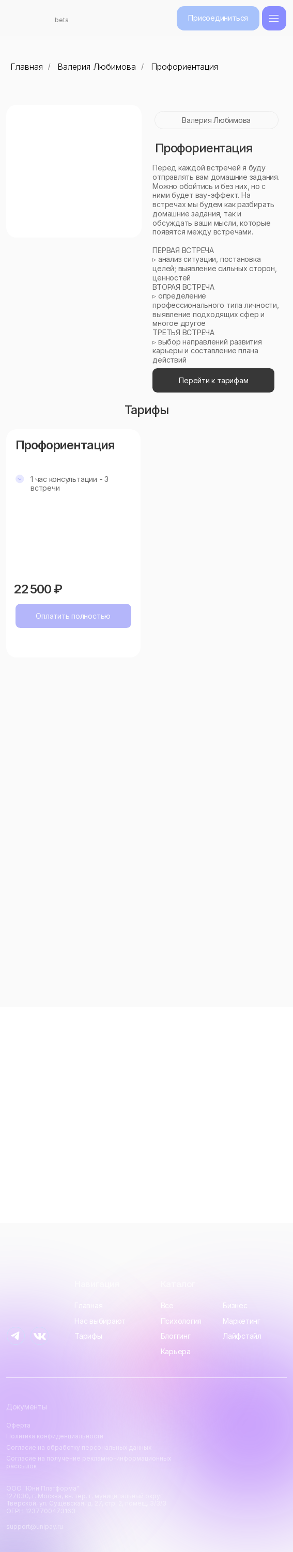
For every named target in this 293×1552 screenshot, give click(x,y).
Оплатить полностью (73, 616)
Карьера (176, 1351)
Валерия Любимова (96, 67)
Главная (26, 67)
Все (167, 1305)
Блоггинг (176, 1335)
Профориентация (184, 67)
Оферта (18, 1425)
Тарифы (88, 1335)
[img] (274, 18)
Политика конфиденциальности (54, 1436)
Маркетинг (241, 1320)
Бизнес (235, 1305)
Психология (181, 1320)
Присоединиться (218, 17)
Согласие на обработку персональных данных (78, 1447)
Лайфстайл (242, 1335)
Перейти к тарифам (213, 380)
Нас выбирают (100, 1320)
